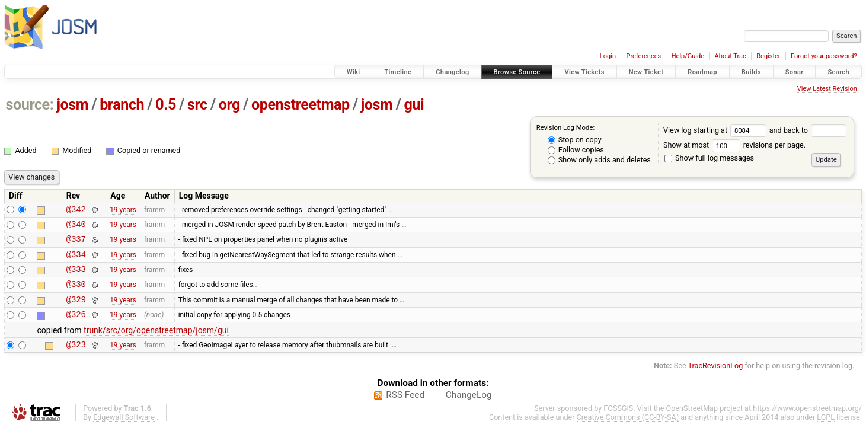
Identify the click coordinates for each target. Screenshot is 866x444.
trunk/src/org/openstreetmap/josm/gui (156, 344)
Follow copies (576, 149)
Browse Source (517, 72)
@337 (76, 244)
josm (72, 104)
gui (414, 104)
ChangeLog (469, 410)
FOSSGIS (618, 424)
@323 (76, 360)
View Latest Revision (827, 88)
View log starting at (716, 130)
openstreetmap (300, 104)
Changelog (452, 72)
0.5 (165, 104)
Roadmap (702, 72)
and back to (808, 130)
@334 (76, 261)
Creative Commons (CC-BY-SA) (628, 433)
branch (122, 104)
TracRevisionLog (715, 381)
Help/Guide (688, 56)
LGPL (826, 433)
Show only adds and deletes (599, 159)
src (197, 104)
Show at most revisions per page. (734, 144)
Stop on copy (575, 139)
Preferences (643, 56)
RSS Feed (405, 410)
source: (30, 104)
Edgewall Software (124, 433)
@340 (76, 227)
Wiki (353, 72)
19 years (123, 210)
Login (608, 56)
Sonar (794, 72)
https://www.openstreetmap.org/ (807, 424)
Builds (751, 72)
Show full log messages (709, 158)
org (229, 104)
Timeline (397, 72)
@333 (76, 277)
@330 (76, 294)
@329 (76, 311)
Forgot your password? (824, 56)
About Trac (730, 56)
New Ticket (646, 72)
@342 (76, 210)
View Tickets (584, 72)
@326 (76, 328)
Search (838, 72)
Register (768, 56)
